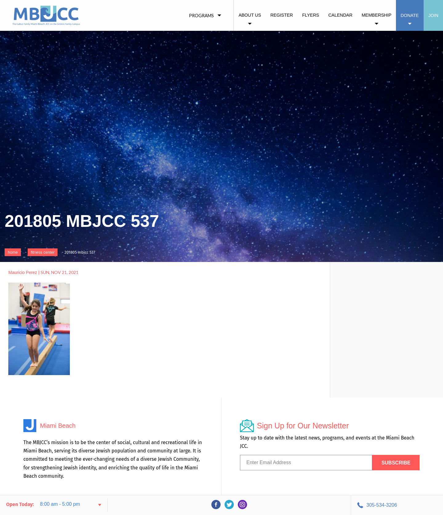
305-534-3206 (381, 505)
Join (433, 15)
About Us (249, 15)
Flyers (310, 15)
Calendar (340, 15)
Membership (377, 15)
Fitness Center (42, 252)
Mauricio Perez (22, 272)
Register (281, 15)
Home (13, 252)
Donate (410, 15)
